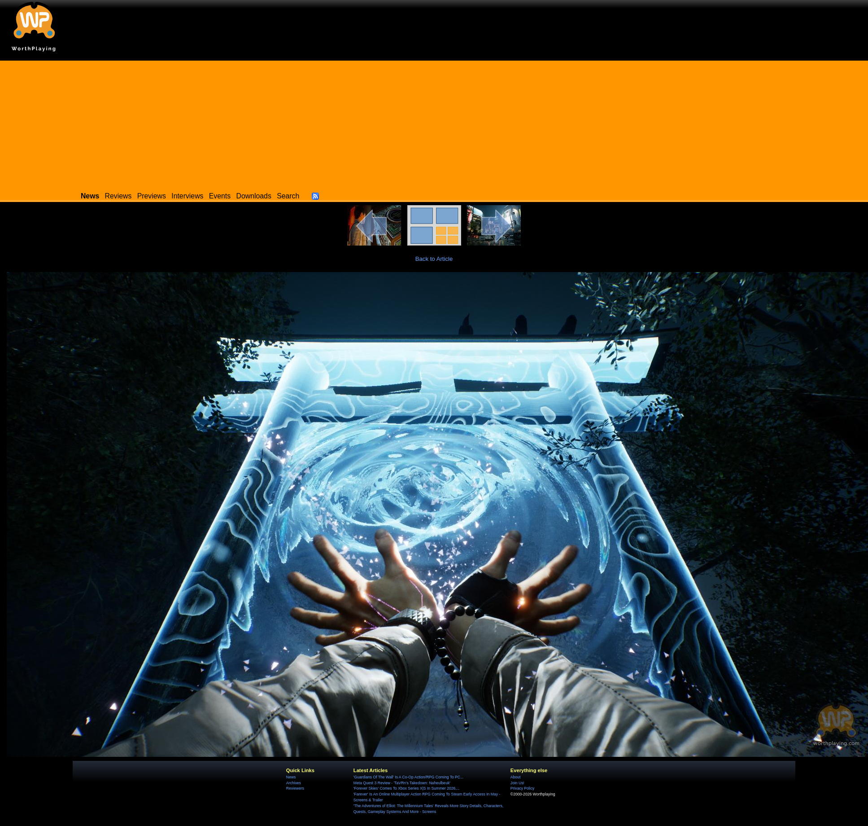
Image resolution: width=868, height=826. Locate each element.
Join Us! (517, 783)
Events (220, 196)
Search (288, 196)
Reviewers (295, 788)
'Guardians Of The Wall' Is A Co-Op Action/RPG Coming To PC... (408, 777)
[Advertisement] (434, 123)
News (291, 777)
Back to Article (434, 258)
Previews (151, 196)
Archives (293, 783)
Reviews (118, 196)
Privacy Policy (522, 788)
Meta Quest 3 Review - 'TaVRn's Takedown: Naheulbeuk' (401, 783)
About (515, 777)
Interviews (187, 196)
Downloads (253, 196)
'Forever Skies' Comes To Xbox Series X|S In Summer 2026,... (406, 788)
